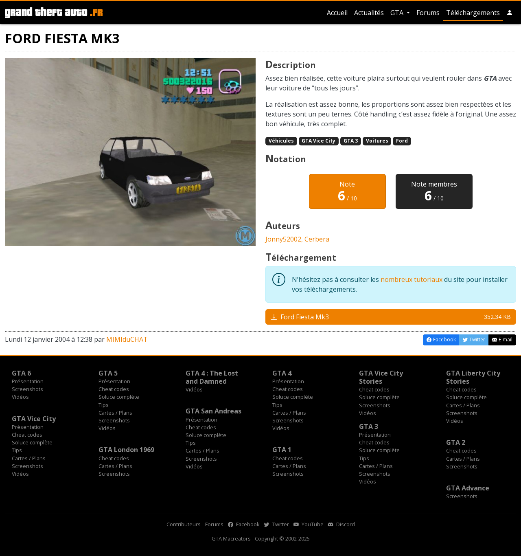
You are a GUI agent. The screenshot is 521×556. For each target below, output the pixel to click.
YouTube (308, 524)
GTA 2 (455, 442)
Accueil (337, 12)
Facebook (244, 524)
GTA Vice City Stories (381, 377)
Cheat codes (114, 389)
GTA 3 (351, 140)
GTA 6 (21, 373)
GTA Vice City (318, 140)
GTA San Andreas (213, 411)
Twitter (276, 524)
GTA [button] (397, 12)
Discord (341, 524)
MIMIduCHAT (127, 339)
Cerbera (316, 239)
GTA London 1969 (126, 449)
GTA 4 (281, 373)
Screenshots (27, 389)
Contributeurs (183, 524)
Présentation (28, 381)
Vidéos (20, 396)
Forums (428, 12)
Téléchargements (473, 12)
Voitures (377, 140)
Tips (104, 405)
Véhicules (281, 140)
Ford (402, 140)
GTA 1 (281, 449)
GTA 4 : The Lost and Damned (212, 377)
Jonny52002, (284, 239)
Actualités (369, 12)
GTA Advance (467, 487)
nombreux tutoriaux (411, 279)
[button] (509, 12)
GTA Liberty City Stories (473, 377)
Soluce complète (119, 396)
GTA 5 (108, 373)
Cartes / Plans (115, 412)
